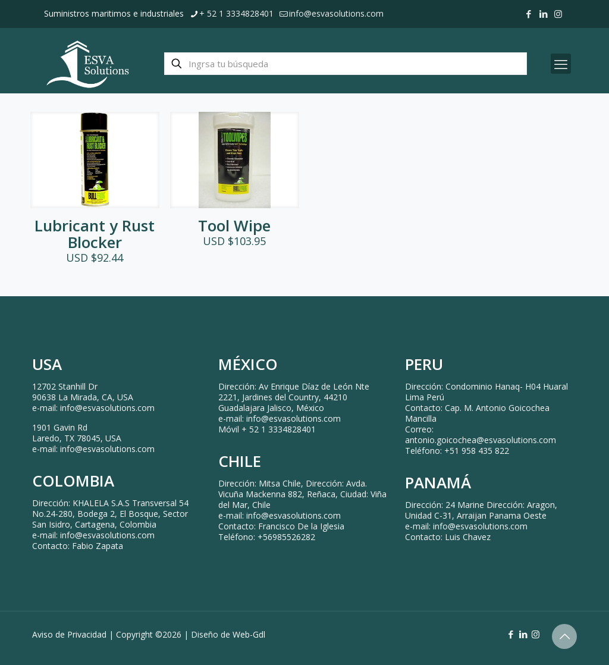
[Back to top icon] (564, 636)
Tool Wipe (234, 225)
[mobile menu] (561, 64)
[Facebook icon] (528, 14)
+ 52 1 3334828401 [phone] (236, 13)
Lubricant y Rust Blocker (94, 234)
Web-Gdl (249, 634)
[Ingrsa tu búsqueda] (345, 63)
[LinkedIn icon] (543, 14)
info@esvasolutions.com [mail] (336, 13)
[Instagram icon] (558, 14)
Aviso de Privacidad (69, 634)
